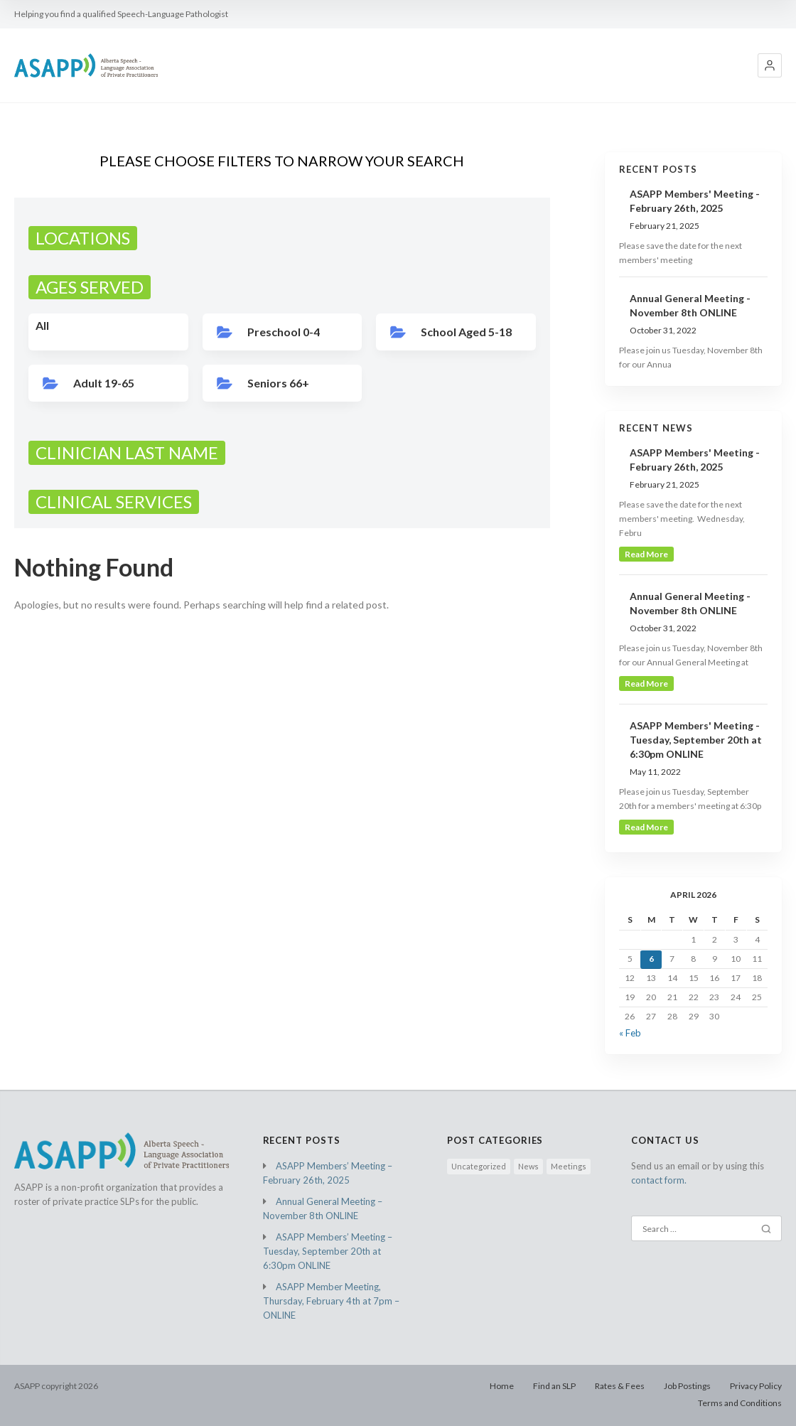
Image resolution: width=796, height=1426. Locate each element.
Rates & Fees (620, 1386)
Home (502, 1386)
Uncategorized (478, 1166)
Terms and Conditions (740, 1403)
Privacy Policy (756, 1386)
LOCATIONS (83, 237)
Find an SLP (554, 1386)
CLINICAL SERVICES (114, 501)
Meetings (568, 1166)
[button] (770, 65)
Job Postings (687, 1386)
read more (646, 554)
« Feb (630, 1033)
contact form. (659, 1180)
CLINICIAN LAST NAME (127, 452)
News (528, 1166)
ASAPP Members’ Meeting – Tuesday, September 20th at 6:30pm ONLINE (327, 1251)
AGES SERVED (90, 287)
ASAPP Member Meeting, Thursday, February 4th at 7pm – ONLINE (331, 1301)
